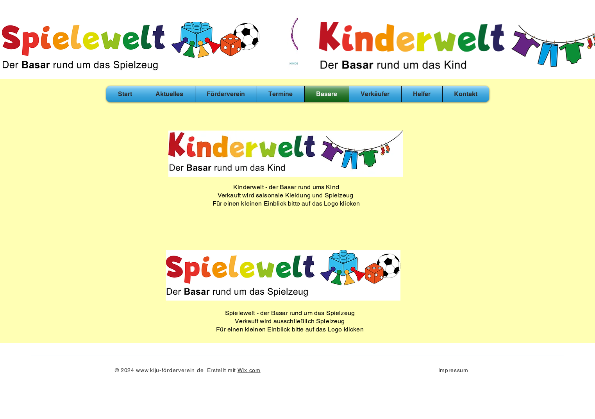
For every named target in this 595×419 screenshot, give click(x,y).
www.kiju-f (149, 370)
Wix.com (249, 370)
